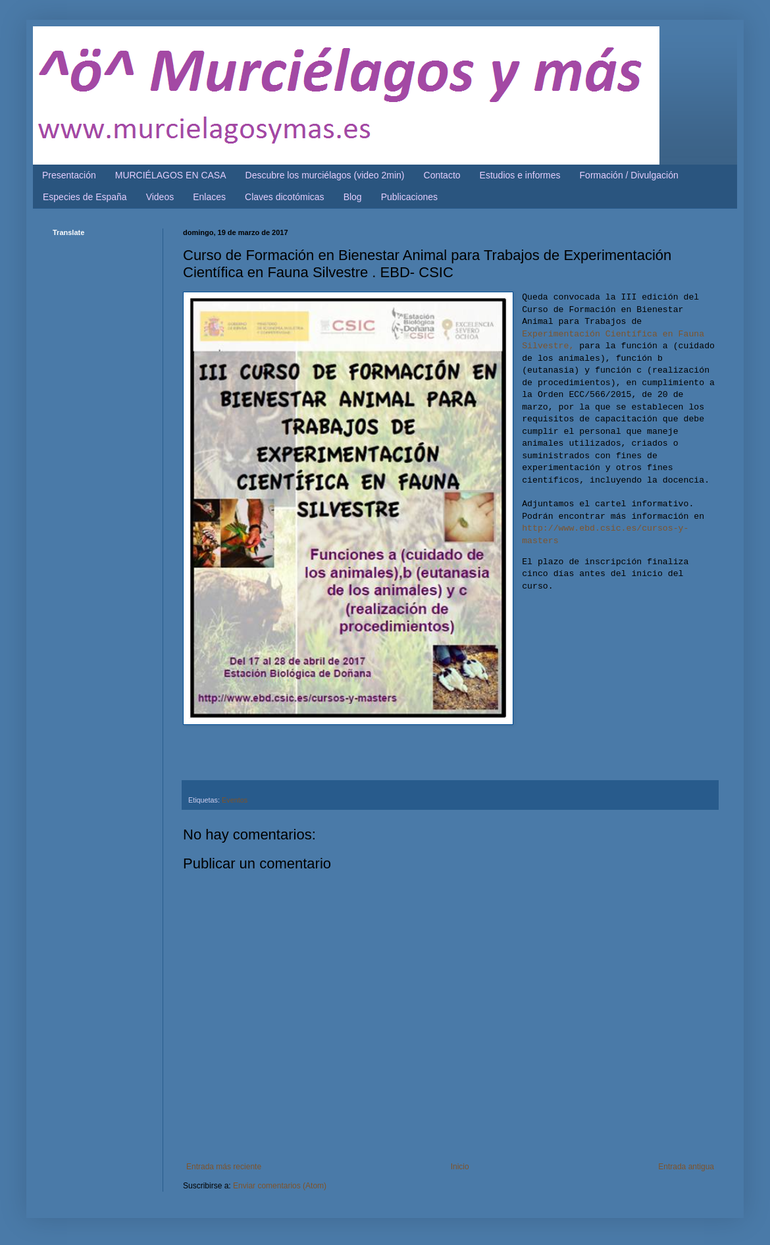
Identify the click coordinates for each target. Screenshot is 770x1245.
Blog (353, 197)
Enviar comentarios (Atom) (279, 1185)
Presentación (69, 175)
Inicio (460, 1166)
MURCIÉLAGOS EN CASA (170, 175)
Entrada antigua (686, 1166)
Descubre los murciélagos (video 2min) (325, 175)
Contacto (442, 175)
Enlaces (209, 197)
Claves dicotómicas (284, 197)
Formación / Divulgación (629, 175)
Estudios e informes (520, 175)
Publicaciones (409, 197)
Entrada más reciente (223, 1166)
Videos (160, 197)
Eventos (234, 800)
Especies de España (85, 197)
